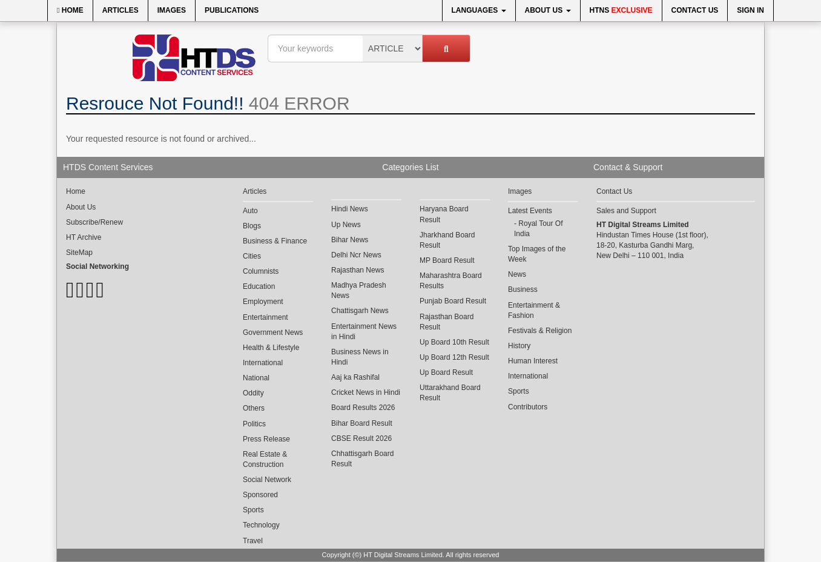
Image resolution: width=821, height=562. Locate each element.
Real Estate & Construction (265, 459)
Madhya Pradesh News (358, 290)
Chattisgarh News (360, 310)
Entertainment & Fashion (534, 310)
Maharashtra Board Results (451, 280)
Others (254, 408)
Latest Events (530, 211)
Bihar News (349, 240)
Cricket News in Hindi (365, 392)
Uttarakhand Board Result (450, 392)
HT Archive (83, 237)
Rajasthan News (357, 270)
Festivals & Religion (540, 330)
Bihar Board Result (361, 423)
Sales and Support (626, 211)
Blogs (252, 226)
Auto (250, 211)
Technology (261, 525)
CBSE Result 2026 (361, 438)
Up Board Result (446, 372)
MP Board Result (447, 260)
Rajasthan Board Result (446, 321)
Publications (232, 10)
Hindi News (349, 209)
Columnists (261, 271)
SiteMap (79, 252)
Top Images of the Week (536, 254)
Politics (254, 424)
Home (70, 10)
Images (171, 10)
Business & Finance (275, 241)
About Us (548, 10)
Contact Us (695, 10)
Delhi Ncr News (356, 255)
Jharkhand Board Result (447, 240)
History (519, 346)
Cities (252, 256)
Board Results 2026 (363, 407)
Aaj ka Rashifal (355, 377)
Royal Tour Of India (538, 228)
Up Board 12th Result (454, 357)
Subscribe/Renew (94, 222)
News (517, 274)
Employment (263, 301)
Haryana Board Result (444, 214)
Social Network (267, 479)
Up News (346, 224)
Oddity (253, 393)
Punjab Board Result (453, 301)
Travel (253, 541)
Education (259, 286)
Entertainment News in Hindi (364, 331)
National (256, 378)
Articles (120, 10)
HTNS (621, 10)
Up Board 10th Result (454, 342)
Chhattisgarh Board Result (362, 458)
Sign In (750, 10)
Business (523, 289)
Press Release (266, 439)
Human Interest (533, 361)
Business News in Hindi (360, 357)
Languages (479, 10)
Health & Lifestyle (271, 347)
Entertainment (265, 317)
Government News (273, 332)
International (263, 363)
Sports (253, 510)
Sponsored (260, 495)
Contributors (527, 407)
